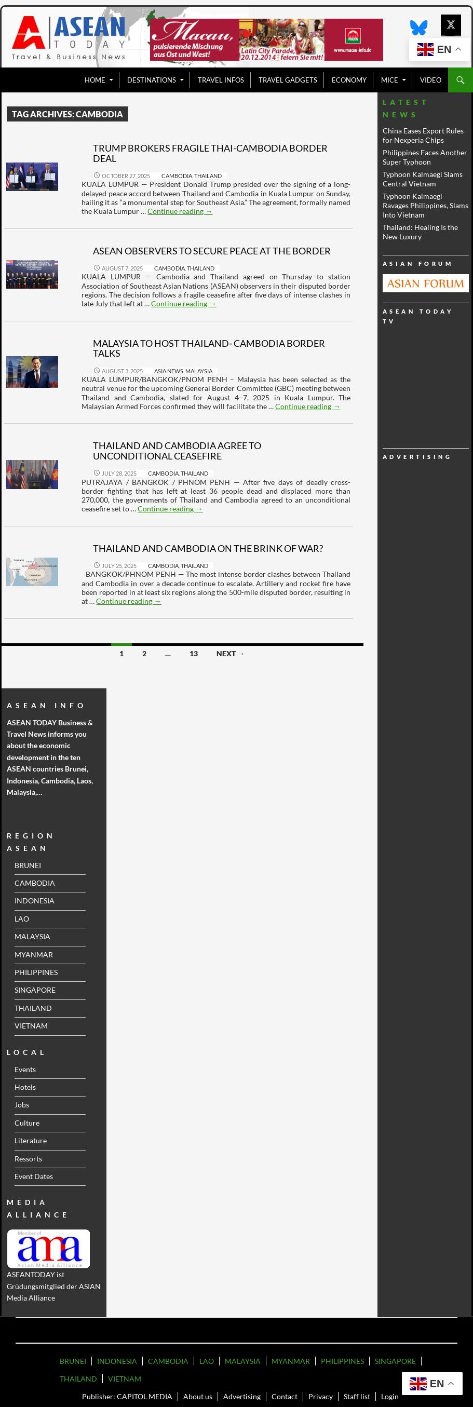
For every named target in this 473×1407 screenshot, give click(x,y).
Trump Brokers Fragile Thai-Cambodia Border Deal (210, 153)
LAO (22, 918)
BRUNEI (28, 865)
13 (194, 653)
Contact (285, 1396)
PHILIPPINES (36, 972)
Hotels (25, 1087)
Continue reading (179, 211)
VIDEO (430, 80)
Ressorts (28, 1158)
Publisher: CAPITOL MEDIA (127, 1396)
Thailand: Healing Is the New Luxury (420, 232)
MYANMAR (34, 954)
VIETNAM (31, 1025)
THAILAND (208, 175)
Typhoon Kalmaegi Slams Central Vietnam (423, 179)
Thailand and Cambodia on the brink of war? (208, 548)
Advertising (242, 1396)
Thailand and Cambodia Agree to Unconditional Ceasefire (177, 451)
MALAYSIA (198, 371)
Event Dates (34, 1176)
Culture (27, 1122)
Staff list (357, 1396)
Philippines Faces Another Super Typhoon (425, 157)
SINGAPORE (35, 989)
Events (25, 1069)
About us (197, 1396)
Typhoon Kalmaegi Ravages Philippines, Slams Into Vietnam (425, 205)
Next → (231, 653)
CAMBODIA (176, 175)
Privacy (320, 1396)
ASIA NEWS (168, 371)
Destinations (151, 80)
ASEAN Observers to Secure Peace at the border (212, 250)
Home (95, 80)
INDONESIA (35, 900)
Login (390, 1396)
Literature (31, 1140)
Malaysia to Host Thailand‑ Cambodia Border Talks (209, 348)
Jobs (22, 1104)
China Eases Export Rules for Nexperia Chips (423, 135)
